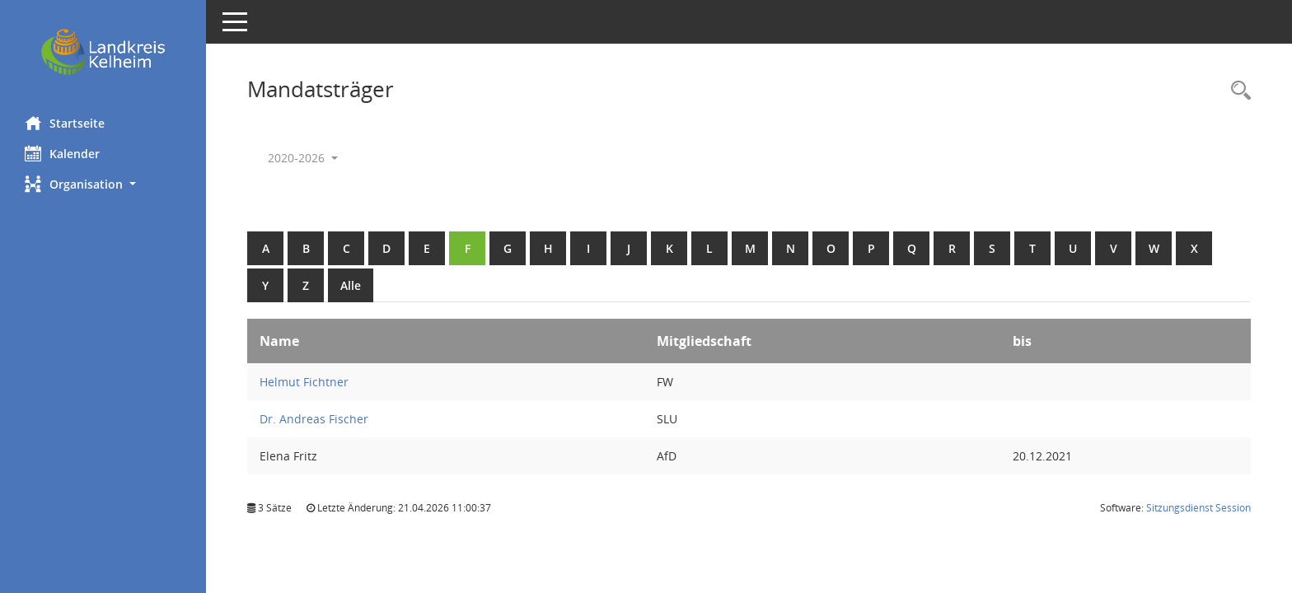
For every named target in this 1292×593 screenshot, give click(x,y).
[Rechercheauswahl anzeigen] (1237, 91)
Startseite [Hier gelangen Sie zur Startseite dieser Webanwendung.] (65, 122)
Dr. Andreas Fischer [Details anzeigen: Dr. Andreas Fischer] (314, 419)
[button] (103, 184)
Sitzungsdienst (1198, 508)
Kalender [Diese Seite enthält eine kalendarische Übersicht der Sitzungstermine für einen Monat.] (62, 153)
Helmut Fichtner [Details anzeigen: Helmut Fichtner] (304, 382)
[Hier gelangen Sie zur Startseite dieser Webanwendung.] (103, 52)
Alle (350, 285)
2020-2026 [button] (303, 158)
